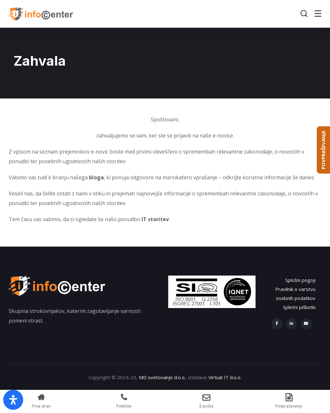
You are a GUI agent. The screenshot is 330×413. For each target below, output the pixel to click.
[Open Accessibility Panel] (13, 400)
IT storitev (155, 219)
